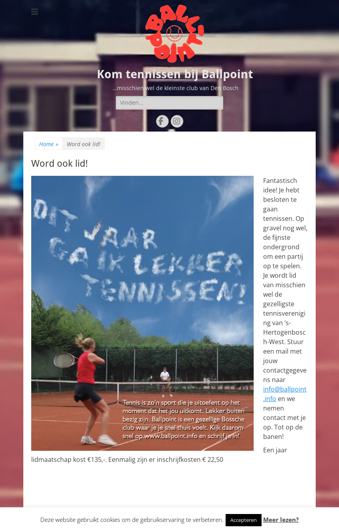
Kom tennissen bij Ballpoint (175, 74)
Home (48, 144)
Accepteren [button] (243, 519)
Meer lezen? (281, 519)
